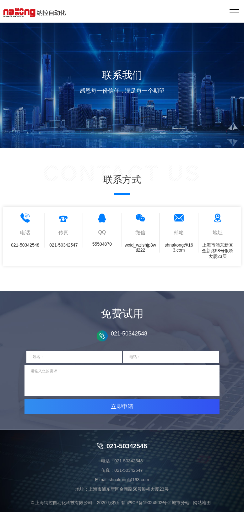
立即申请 (122, 406)
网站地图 (202, 502)
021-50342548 (122, 445)
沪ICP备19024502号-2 (149, 502)
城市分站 (180, 502)
